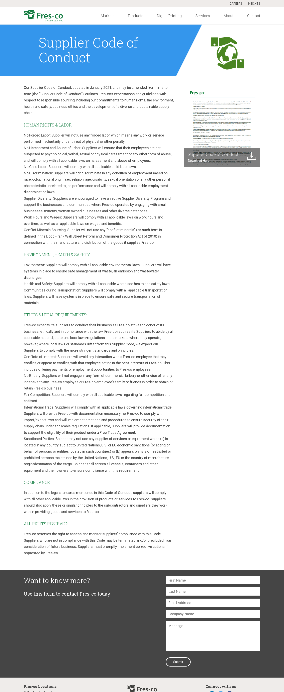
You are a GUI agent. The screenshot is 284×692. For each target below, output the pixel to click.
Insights (254, 3)
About (229, 15)
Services (202, 15)
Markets (108, 15)
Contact (253, 15)
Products (135, 15)
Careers (236, 3)
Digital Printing (169, 15)
